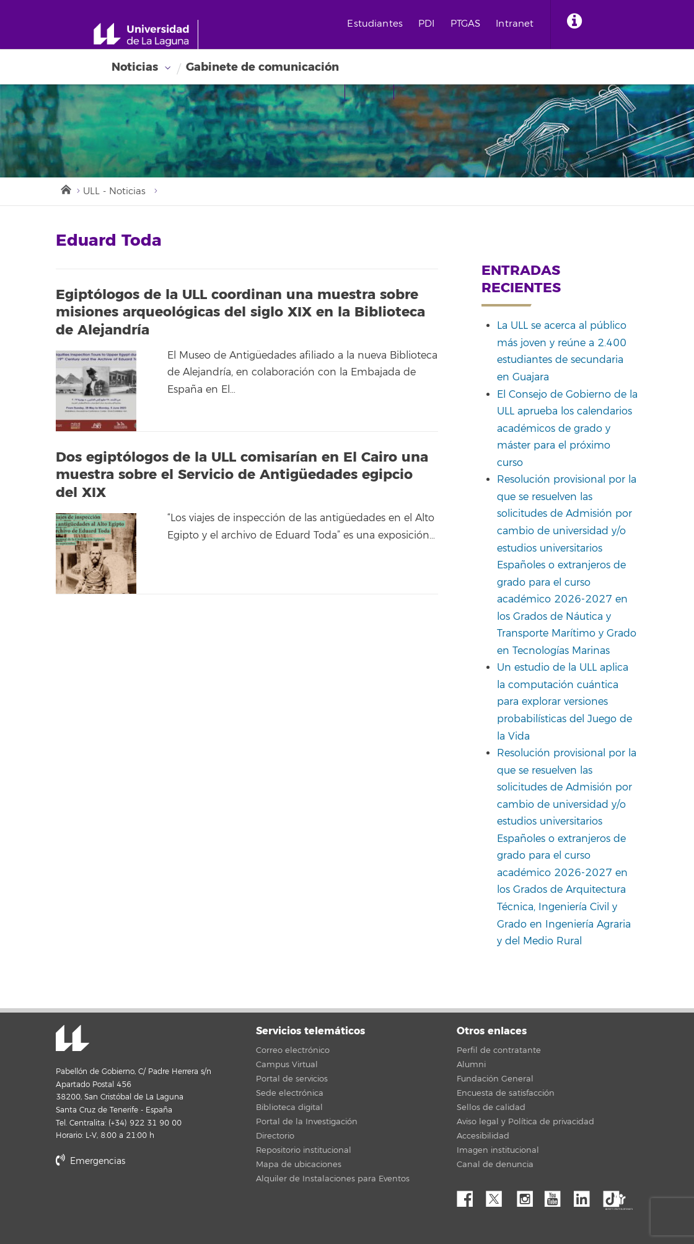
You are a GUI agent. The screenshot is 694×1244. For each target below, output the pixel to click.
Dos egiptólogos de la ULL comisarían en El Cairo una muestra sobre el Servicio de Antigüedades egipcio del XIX (242, 475)
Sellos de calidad (491, 1108)
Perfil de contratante (499, 1051)
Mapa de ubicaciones (298, 1165)
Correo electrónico (293, 1051)
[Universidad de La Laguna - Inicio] (147, 35)
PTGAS (468, 24)
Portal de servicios (292, 1080)
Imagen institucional (498, 1151)
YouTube (557, 1196)
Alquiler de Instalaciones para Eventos (333, 1179)
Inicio (65, 188)
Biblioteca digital (289, 1108)
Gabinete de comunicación (262, 67)
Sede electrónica (289, 1094)
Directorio (275, 1137)
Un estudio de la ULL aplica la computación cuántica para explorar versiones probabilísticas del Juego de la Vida (564, 702)
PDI (429, 24)
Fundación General (495, 1080)
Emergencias (90, 1162)
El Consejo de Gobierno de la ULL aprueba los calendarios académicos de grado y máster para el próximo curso (567, 428)
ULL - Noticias (114, 191)
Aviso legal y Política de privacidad (525, 1122)
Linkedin (586, 1196)
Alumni (471, 1065)
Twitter (499, 1196)
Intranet (518, 24)
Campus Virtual (287, 1065)
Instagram (528, 1196)
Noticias (135, 67)
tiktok (615, 1196)
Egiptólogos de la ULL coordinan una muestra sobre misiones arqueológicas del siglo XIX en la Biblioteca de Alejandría (240, 312)
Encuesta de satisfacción (506, 1094)
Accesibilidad (483, 1137)
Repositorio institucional (303, 1151)
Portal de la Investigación (307, 1122)
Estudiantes (378, 24)
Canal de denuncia (495, 1165)
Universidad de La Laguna (71, 1040)
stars (149, 1204)
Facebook (470, 1196)
